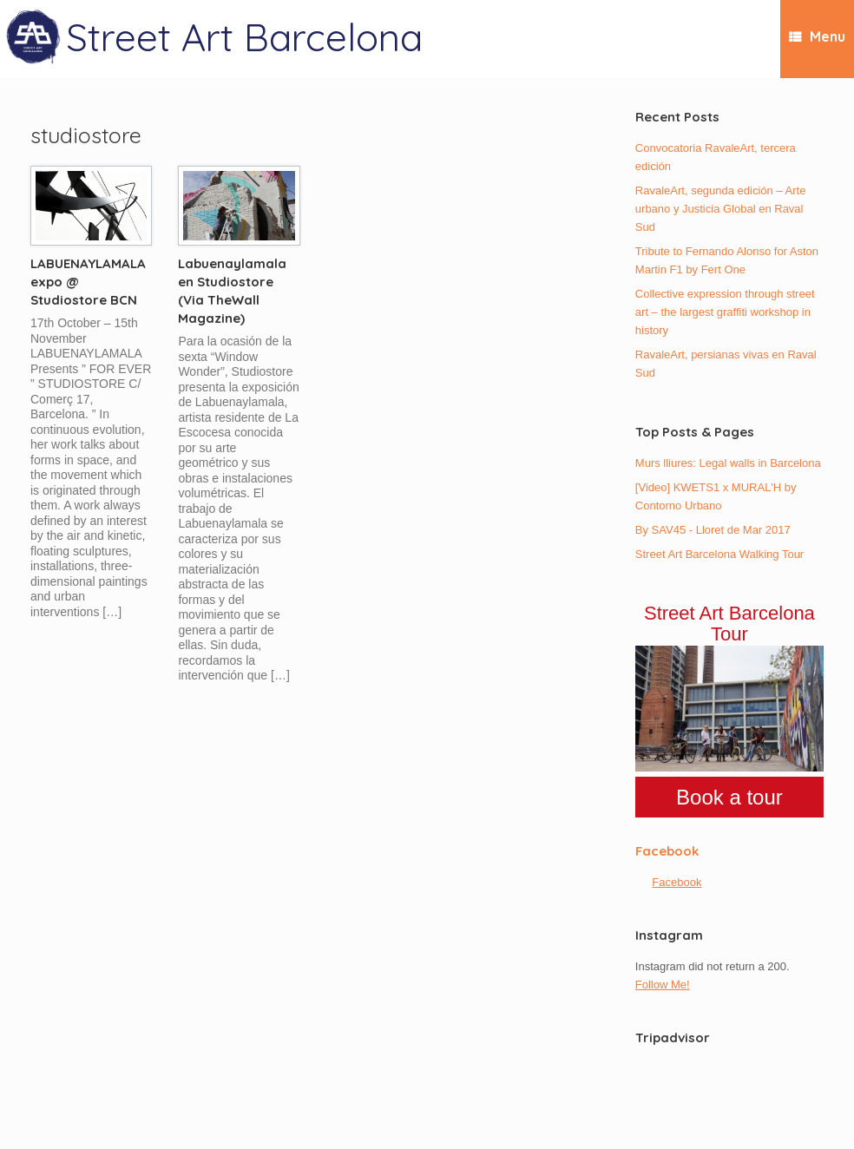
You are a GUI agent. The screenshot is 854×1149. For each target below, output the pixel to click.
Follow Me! (662, 984)
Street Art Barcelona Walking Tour (719, 554)
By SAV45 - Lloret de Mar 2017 (713, 529)
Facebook (667, 851)
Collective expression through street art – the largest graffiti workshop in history (725, 312)
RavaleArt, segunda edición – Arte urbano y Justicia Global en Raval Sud (720, 208)
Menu (817, 37)
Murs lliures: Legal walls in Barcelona (728, 462)
